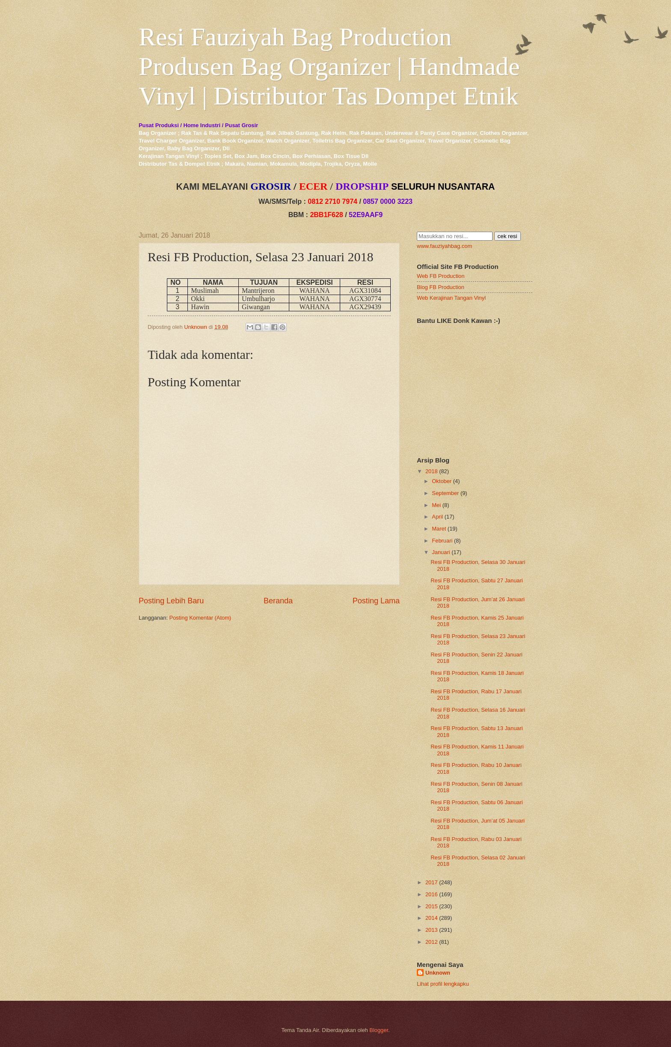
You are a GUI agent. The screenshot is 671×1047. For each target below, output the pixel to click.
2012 (431, 942)
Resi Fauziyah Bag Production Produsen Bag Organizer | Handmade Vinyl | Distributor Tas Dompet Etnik (329, 66)
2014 (431, 918)
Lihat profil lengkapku (443, 984)
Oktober (441, 481)
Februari (442, 540)
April (437, 516)
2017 (431, 882)
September (445, 493)
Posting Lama (376, 601)
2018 (431, 471)
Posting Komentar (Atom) (200, 617)
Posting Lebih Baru (171, 601)
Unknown (437, 972)
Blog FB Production (440, 287)
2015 (431, 906)
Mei (436, 505)
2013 (431, 930)
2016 (431, 894)
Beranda (278, 601)
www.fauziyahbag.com (444, 246)
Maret (439, 528)
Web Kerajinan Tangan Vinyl (451, 298)
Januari (441, 552)
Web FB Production (440, 276)
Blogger (378, 1030)
